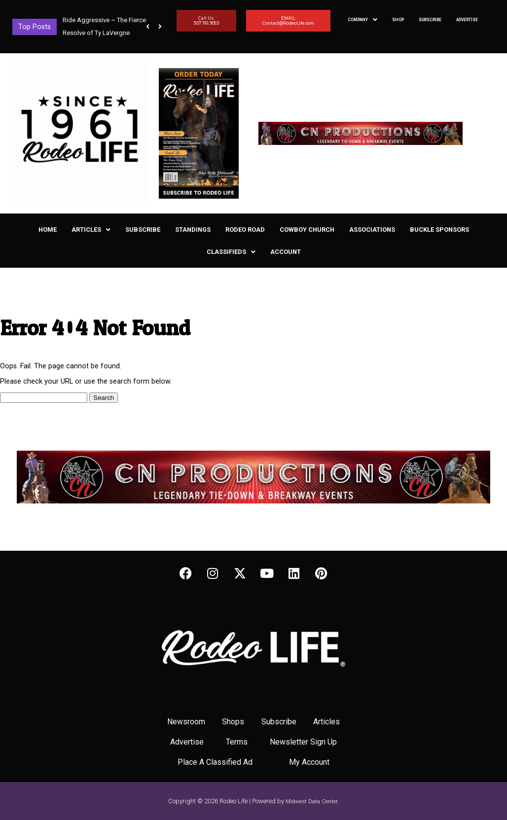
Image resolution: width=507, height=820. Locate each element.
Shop (398, 19)
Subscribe (430, 19)
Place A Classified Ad (215, 762)
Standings (193, 229)
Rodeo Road (245, 229)
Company (362, 19)
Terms (237, 742)
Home (47, 229)
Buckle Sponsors (439, 229)
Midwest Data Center (312, 801)
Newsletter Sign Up (303, 742)
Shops (233, 721)
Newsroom (186, 721)
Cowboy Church (307, 229)
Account (285, 251)
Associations (372, 229)
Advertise (467, 19)
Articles (91, 229)
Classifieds (231, 251)
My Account (309, 762)
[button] (160, 26)
